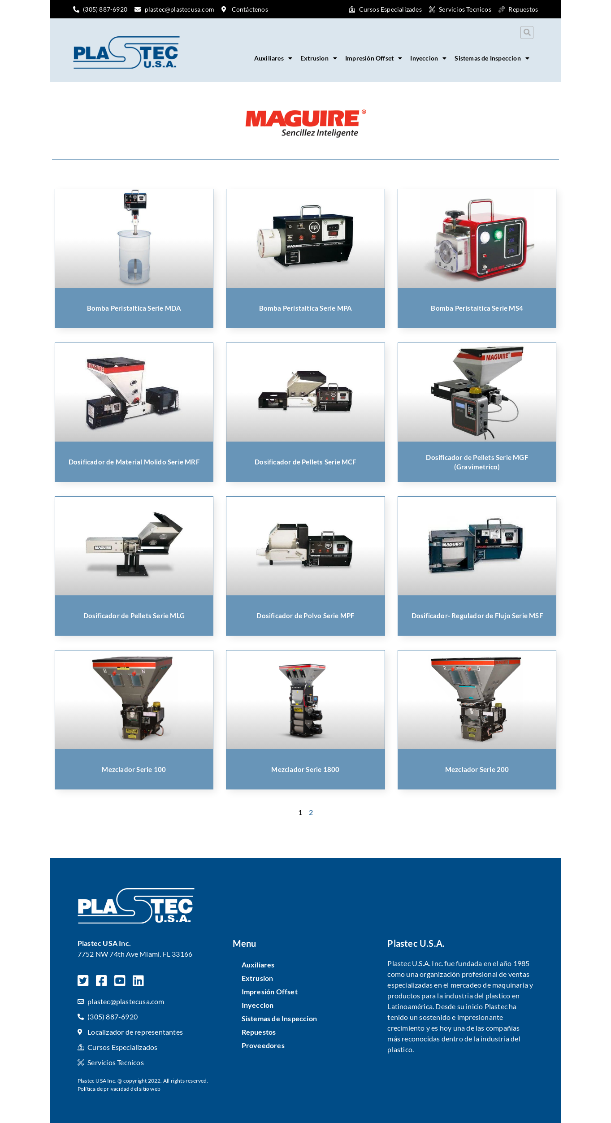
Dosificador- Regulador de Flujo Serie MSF (477, 615)
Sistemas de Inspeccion (492, 58)
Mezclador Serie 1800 (305, 769)
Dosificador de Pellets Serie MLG (134, 615)
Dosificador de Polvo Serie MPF (305, 615)
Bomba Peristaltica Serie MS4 (477, 308)
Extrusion (318, 58)
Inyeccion (428, 58)
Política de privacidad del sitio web (119, 1088)
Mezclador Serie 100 (134, 769)
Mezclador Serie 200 (477, 769)
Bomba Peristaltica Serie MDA (134, 308)
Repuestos (259, 1032)
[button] (526, 32)
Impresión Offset (373, 58)
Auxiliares (273, 58)
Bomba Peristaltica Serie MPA (305, 308)
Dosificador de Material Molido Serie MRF (134, 462)
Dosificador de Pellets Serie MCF (305, 462)
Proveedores (263, 1045)
